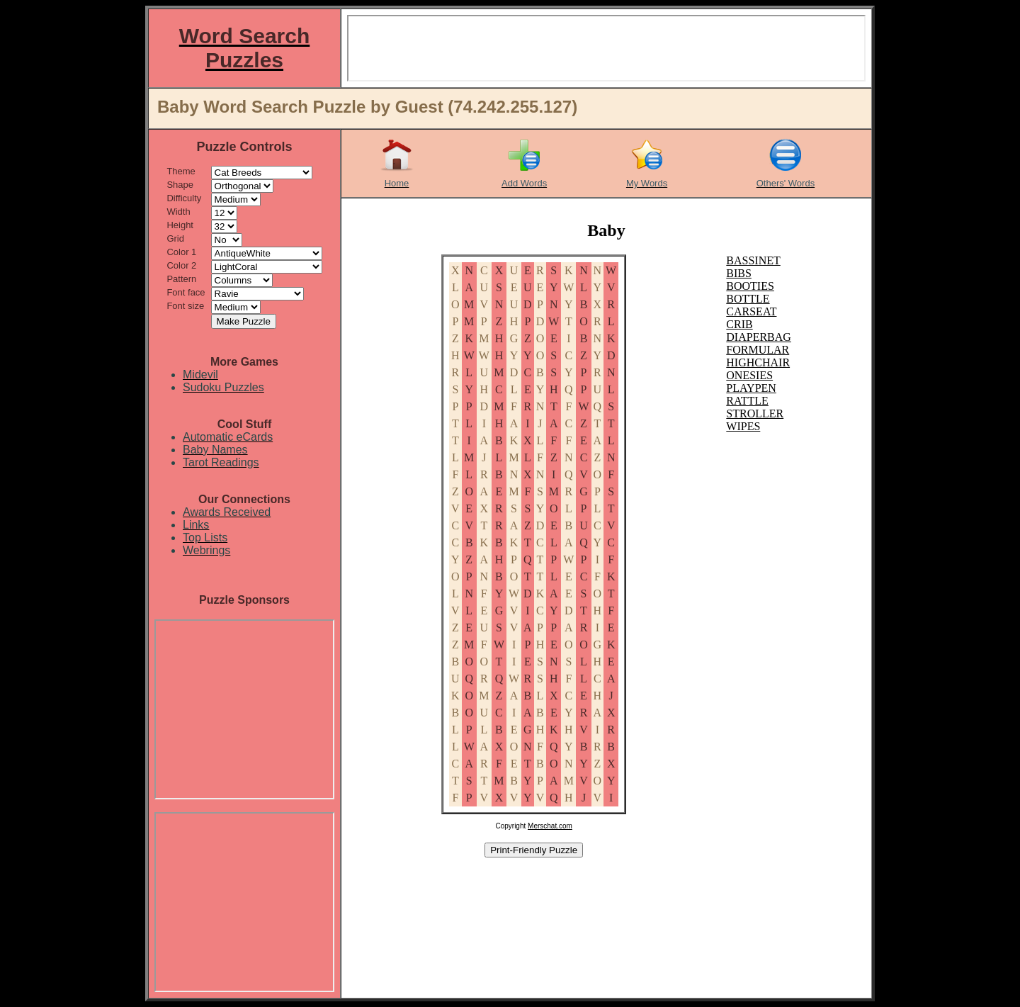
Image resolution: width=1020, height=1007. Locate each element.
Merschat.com (550, 826)
